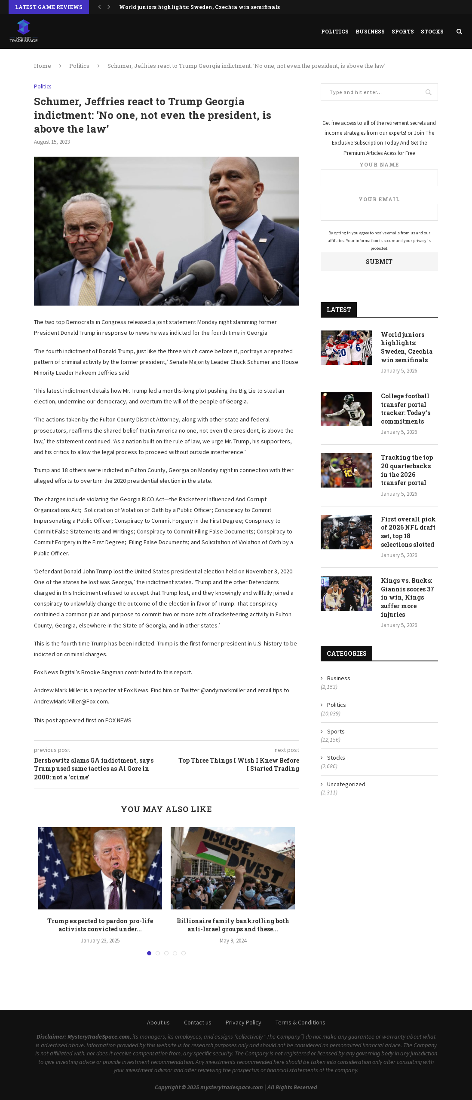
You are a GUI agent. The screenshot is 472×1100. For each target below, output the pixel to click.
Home (42, 66)
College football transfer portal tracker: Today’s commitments (405, 408)
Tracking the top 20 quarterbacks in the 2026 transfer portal (407, 470)
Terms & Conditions (300, 1022)
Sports (403, 31)
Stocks (432, 31)
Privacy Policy (243, 1022)
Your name (379, 173)
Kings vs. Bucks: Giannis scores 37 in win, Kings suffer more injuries (407, 597)
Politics (335, 31)
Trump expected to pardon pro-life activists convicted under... (100, 925)
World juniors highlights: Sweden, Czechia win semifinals (199, 6)
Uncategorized (346, 784)
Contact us (197, 1022)
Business (370, 31)
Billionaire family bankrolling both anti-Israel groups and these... (233, 925)
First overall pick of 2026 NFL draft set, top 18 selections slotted (408, 531)
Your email (379, 208)
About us (158, 1022)
